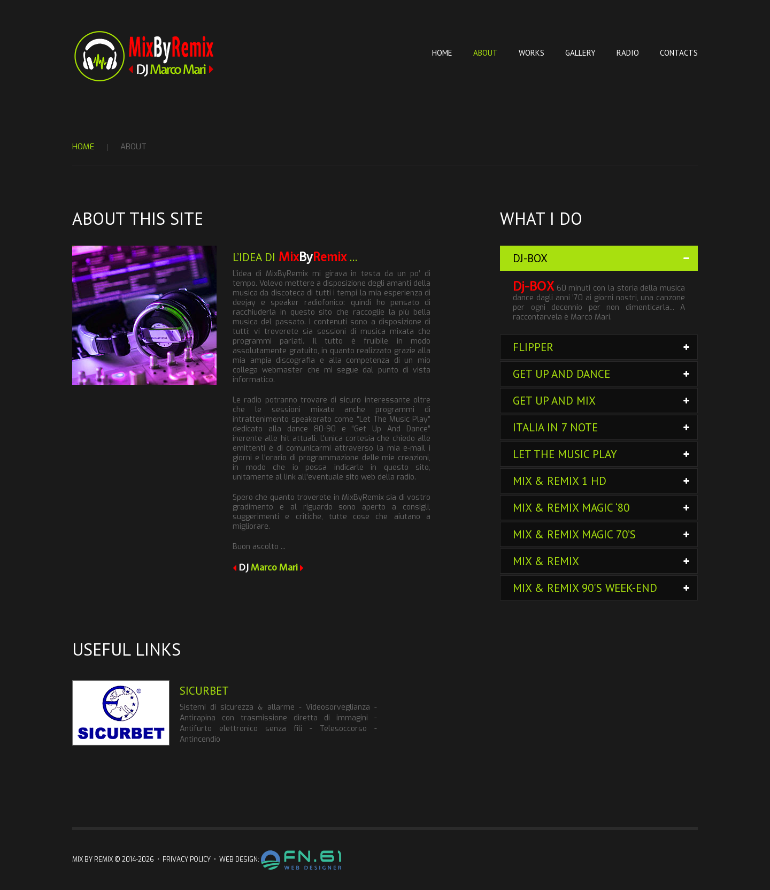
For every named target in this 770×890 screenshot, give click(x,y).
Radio (628, 53)
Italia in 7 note (555, 427)
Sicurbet (204, 690)
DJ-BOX (530, 258)
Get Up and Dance (561, 374)
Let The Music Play (565, 454)
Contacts (679, 53)
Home (442, 53)
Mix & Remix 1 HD (559, 481)
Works (531, 53)
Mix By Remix (92, 859)
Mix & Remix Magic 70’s (574, 534)
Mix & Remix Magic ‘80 (571, 507)
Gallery (580, 53)
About (485, 53)
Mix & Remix (546, 561)
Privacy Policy (187, 859)
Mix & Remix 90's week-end (585, 588)
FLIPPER (533, 347)
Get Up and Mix (554, 400)
